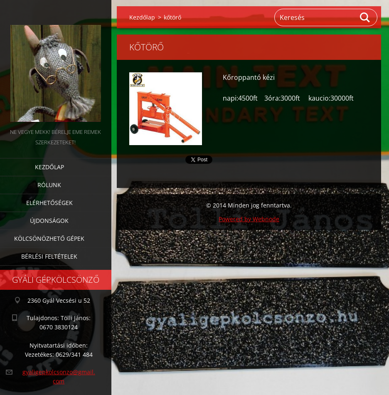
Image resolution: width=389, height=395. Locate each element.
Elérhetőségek (49, 203)
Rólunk (49, 185)
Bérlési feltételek (49, 256)
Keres (365, 17)
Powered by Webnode (249, 219)
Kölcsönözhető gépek (49, 238)
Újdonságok (49, 221)
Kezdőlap (49, 167)
